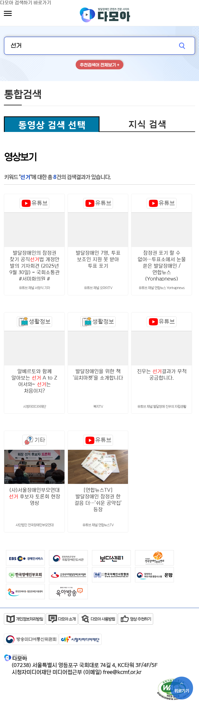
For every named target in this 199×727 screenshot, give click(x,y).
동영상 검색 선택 (52, 124)
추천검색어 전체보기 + (99, 65)
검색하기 (183, 45)
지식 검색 (147, 124)
